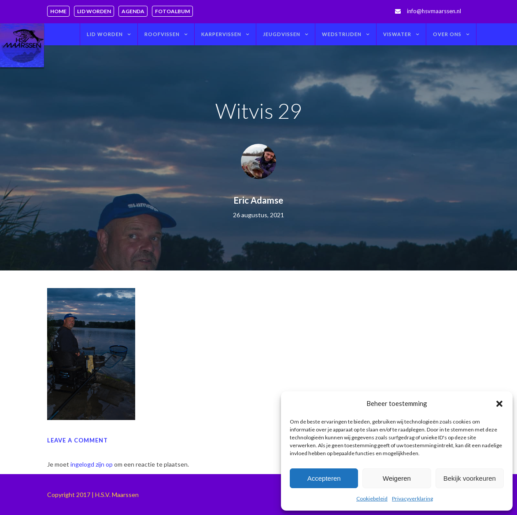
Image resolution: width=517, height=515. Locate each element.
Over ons (447, 34)
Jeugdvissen (281, 34)
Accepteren (324, 478)
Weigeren (397, 478)
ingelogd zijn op (91, 464)
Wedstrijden (342, 34)
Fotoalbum (172, 11)
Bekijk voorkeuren (469, 478)
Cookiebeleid (372, 498)
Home (58, 11)
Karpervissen (221, 34)
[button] (499, 403)
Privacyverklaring (412, 498)
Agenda (133, 11)
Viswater (397, 34)
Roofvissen (162, 34)
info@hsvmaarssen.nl (434, 11)
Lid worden (94, 11)
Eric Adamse (258, 200)
